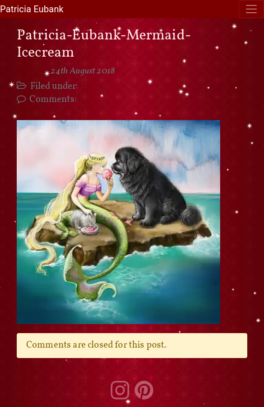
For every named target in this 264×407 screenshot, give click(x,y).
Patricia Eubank (32, 9)
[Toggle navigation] (251, 9)
